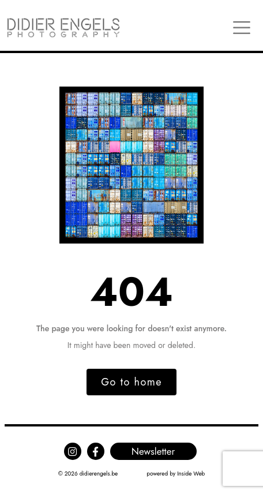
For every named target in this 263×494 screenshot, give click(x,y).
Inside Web (191, 473)
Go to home (131, 382)
